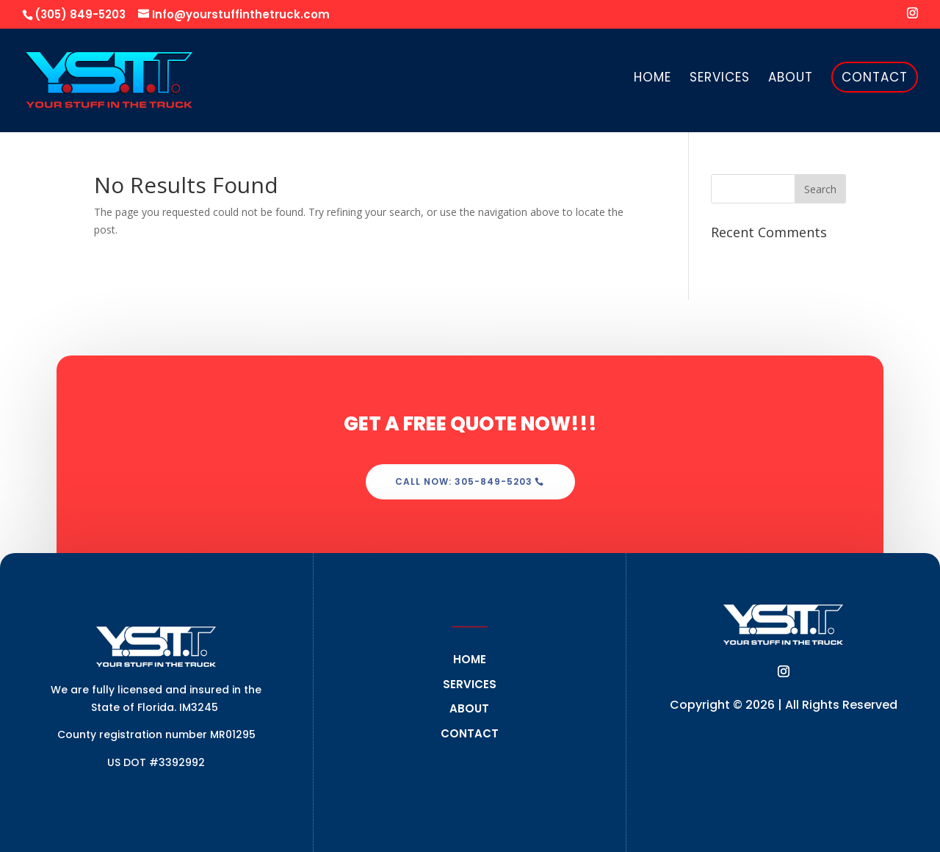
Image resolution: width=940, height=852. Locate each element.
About (790, 79)
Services (720, 79)
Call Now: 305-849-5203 (463, 481)
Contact (875, 77)
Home (652, 79)
